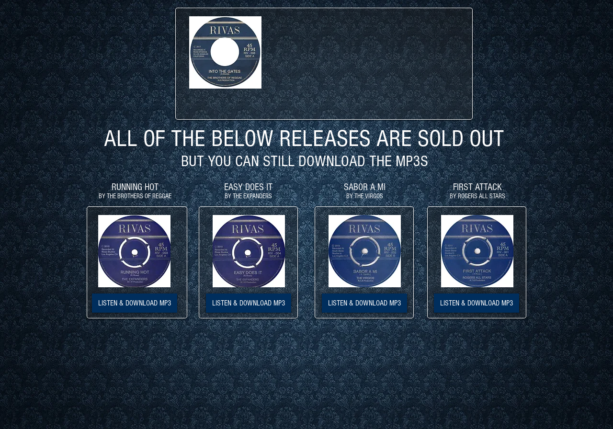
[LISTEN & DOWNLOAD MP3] (134, 303)
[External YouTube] (371, 63)
